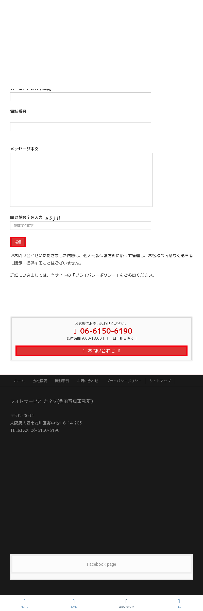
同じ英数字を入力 (80, 222)
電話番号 (80, 123)
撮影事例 (62, 380)
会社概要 (40, 380)
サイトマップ (160, 380)
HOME (73, 603)
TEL (178, 603)
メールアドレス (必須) (80, 93)
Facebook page (101, 564)
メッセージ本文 (81, 176)
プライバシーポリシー (124, 380)
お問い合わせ (87, 380)
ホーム (19, 380)
